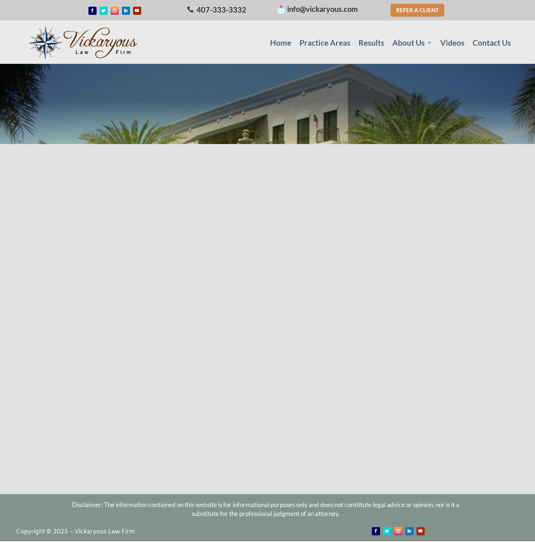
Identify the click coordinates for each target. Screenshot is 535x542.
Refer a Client (417, 10)
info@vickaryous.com (322, 8)
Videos (452, 42)
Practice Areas (324, 42)
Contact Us (492, 42)
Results (371, 42)
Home (280, 42)
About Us (408, 42)
